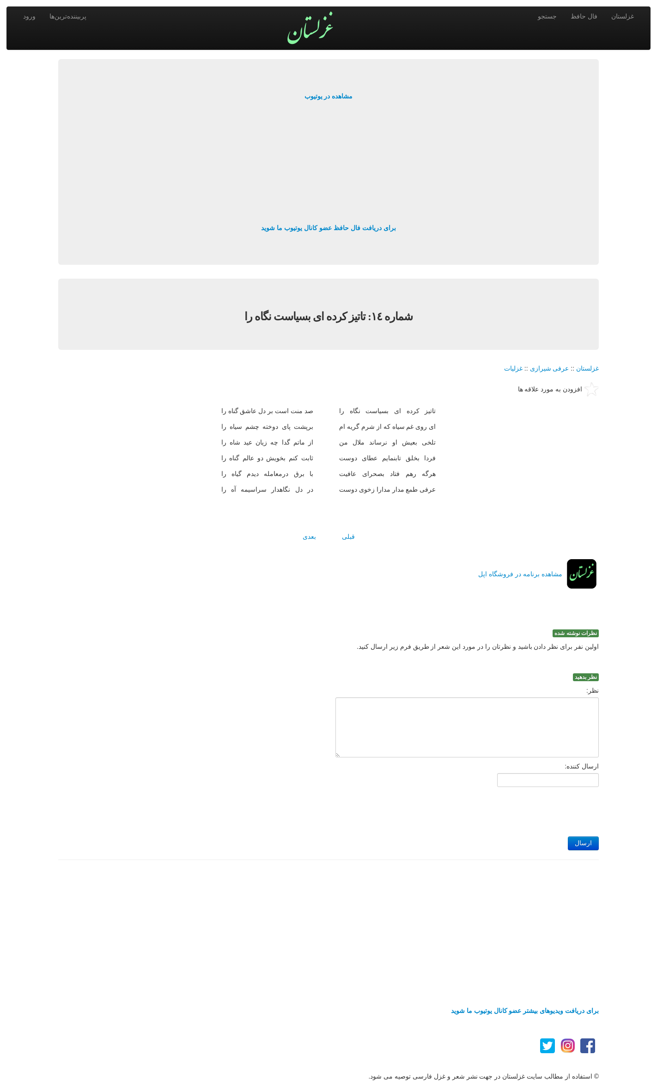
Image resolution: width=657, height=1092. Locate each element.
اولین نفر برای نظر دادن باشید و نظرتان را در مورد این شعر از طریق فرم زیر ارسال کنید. (478, 646)
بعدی (309, 536)
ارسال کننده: (582, 766)
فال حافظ (584, 16)
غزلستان (622, 16)
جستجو (547, 16)
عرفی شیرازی (549, 368)
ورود (29, 16)
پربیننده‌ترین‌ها (67, 16)
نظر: (592, 690)
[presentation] (528, 809)
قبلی (348, 536)
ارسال (583, 843)
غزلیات (513, 368)
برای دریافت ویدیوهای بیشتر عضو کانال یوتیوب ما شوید (525, 1010)
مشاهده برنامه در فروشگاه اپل (520, 574)
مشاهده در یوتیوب (328, 96)
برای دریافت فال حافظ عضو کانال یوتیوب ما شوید (328, 228)
